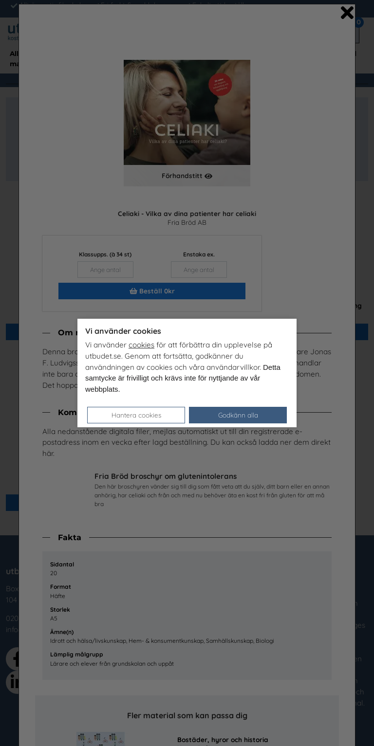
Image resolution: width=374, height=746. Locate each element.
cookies (141, 344)
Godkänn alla (238, 415)
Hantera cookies (136, 415)
